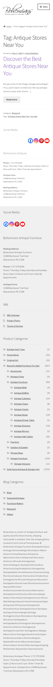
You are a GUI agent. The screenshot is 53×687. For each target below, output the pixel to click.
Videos (10, 514)
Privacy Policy (13, 320)
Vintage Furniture (18, 458)
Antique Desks (21, 414)
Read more (11, 99)
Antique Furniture (18, 382)
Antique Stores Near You (18, 116)
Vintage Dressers (22, 463)
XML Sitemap (13, 315)
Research (16, 113)
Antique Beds (20, 387)
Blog (9, 492)
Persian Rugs (16, 453)
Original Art (12, 360)
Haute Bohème (31, 53)
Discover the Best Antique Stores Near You (25, 66)
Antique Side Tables (23, 436)
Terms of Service (15, 326)
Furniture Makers (15, 503)
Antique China (17, 376)
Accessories (16, 371)
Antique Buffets (21, 393)
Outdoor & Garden (19, 447)
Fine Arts (14, 442)
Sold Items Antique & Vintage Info (23, 469)
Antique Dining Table (24, 420)
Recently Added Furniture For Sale (23, 365)
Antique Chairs (21, 403)
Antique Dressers (22, 425)
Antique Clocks (21, 409)
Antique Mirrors (21, 431)
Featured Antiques (15, 498)
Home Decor (13, 354)
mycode (33, 116)
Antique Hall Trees (16, 349)
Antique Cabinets (22, 398)
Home (9, 26)
